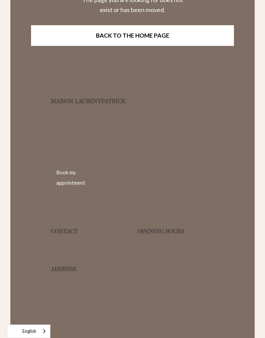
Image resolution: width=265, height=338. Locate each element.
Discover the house (107, 326)
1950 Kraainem (66, 289)
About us (74, 326)
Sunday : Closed (154, 295)
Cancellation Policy (177, 326)
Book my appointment (70, 177)
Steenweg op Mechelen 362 (79, 280)
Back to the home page (132, 35)
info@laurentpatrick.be (75, 243)
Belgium (59, 298)
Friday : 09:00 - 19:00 (159, 277)
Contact (142, 324)
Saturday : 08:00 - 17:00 (162, 286)
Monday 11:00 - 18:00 (159, 243)
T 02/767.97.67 (65, 251)
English (23, 331)
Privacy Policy (212, 326)
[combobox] (28, 331)
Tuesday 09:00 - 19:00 (160, 251)
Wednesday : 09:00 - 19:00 (165, 260)
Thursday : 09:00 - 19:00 (163, 269)
